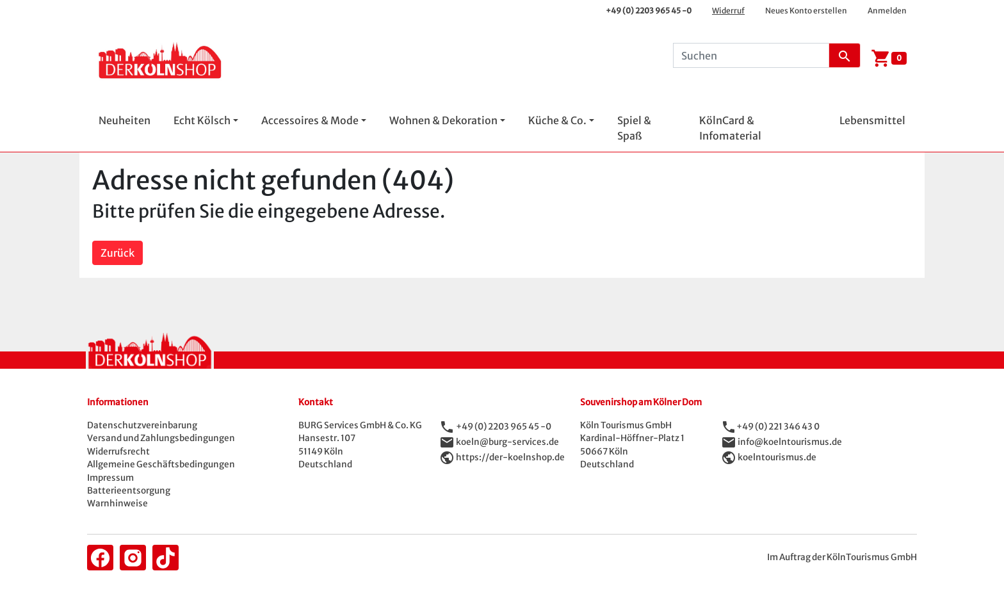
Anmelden (887, 10)
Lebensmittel (872, 120)
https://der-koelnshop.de (510, 457)
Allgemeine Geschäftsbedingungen (161, 464)
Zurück (117, 252)
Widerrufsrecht (118, 451)
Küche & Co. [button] (557, 120)
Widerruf (728, 10)
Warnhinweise (117, 503)
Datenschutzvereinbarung (142, 425)
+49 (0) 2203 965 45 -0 (649, 10)
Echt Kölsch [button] (202, 120)
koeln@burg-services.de (507, 442)
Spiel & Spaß (634, 128)
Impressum (110, 477)
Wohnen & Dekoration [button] (443, 120)
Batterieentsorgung (128, 490)
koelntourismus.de (777, 457)
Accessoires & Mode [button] (310, 120)
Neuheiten (124, 120)
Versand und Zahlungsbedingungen (161, 438)
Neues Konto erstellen (806, 10)
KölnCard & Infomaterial (730, 128)
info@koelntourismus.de (790, 442)
